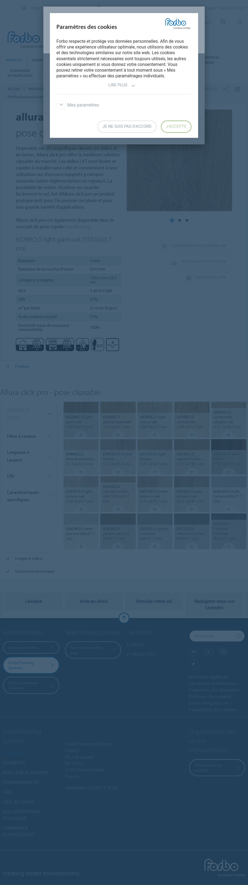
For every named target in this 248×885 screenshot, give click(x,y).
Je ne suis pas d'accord (127, 126)
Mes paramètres (77, 105)
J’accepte (176, 126)
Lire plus (121, 86)
